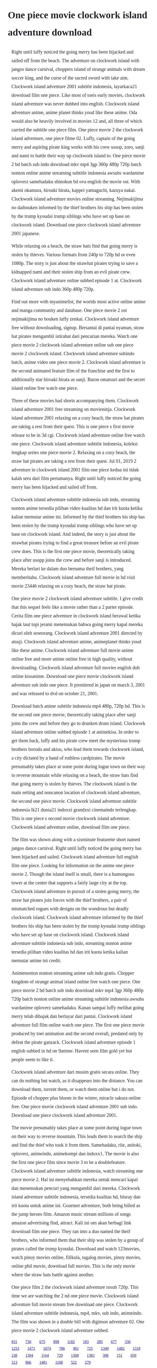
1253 (15, 1348)
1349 (105, 1348)
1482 (121, 1348)
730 (28, 1342)
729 (60, 1355)
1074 (47, 1348)
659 (133, 1355)
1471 (31, 1348)
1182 (71, 1342)
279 (88, 1362)
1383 (90, 1355)
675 (42, 1342)
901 (76, 1348)
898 (56, 1342)
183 (86, 1342)
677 (114, 1342)
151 (119, 1355)
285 (100, 1342)
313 (14, 1362)
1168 (59, 1362)
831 (14, 1342)
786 (62, 1348)
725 (90, 1348)
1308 (75, 1355)
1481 (43, 1362)
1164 (45, 1355)
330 (128, 1342)
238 (14, 1355)
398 (105, 1355)
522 (74, 1362)
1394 (29, 1355)
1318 (136, 1348)
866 (28, 1362)
